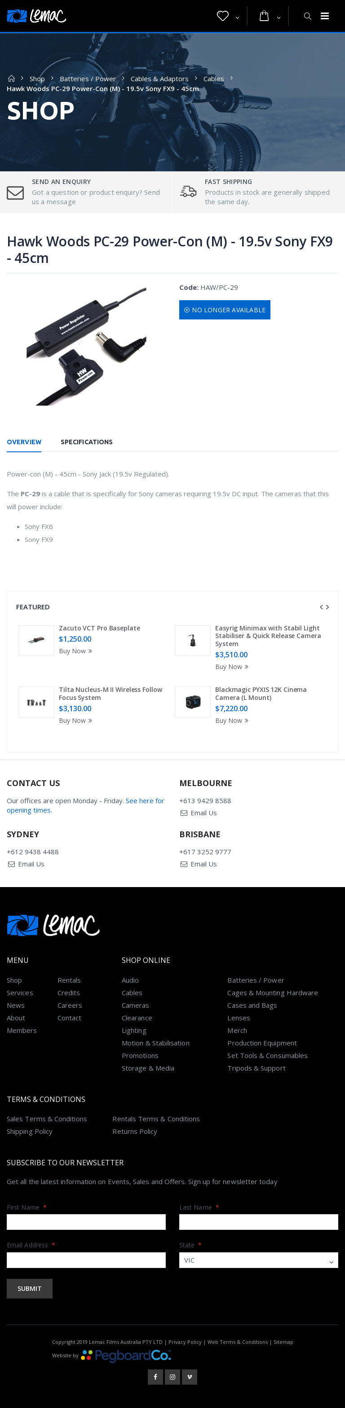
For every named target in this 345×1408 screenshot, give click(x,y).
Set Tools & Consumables (267, 1055)
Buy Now (77, 651)
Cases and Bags (252, 1005)
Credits (69, 992)
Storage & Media (148, 1067)
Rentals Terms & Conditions (156, 1118)
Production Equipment (262, 1042)
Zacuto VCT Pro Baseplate (99, 628)
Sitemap (283, 1341)
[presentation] (321, 607)
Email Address (31, 1245)
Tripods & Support (256, 1067)
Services (20, 992)
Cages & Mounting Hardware (272, 992)
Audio (130, 979)
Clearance (137, 1017)
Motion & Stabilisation (156, 1042)
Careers (70, 1005)
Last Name (199, 1207)
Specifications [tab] (87, 442)
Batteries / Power (88, 78)
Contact (70, 1017)
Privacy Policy (185, 1341)
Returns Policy (134, 1131)
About (16, 1017)
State (190, 1245)
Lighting (134, 1030)
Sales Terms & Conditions (47, 1118)
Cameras (136, 1005)
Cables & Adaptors (160, 78)
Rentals (69, 979)
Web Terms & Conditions (238, 1341)
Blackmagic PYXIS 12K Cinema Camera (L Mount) (261, 693)
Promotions (140, 1055)
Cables (213, 78)
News (16, 1005)
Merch (237, 1030)
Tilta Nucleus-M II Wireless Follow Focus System (110, 693)
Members (22, 1030)
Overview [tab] (24, 442)
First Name (27, 1207)
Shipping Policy (30, 1131)
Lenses (238, 1017)
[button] (228, 16)
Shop (37, 78)
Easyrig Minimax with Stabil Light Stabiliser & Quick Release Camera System (268, 636)
